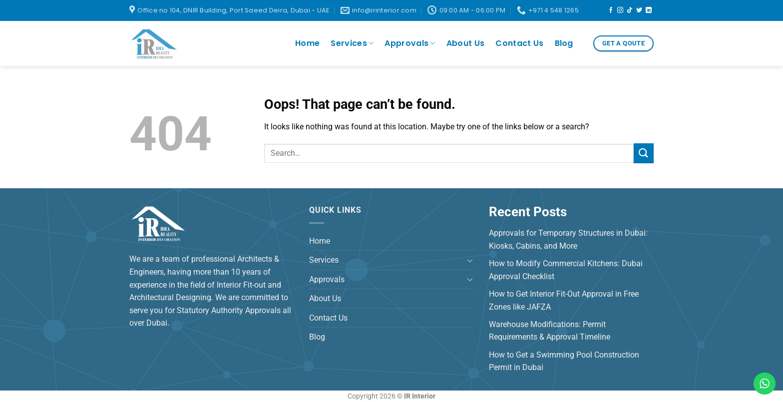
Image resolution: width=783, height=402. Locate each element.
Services (352, 43)
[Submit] (644, 153)
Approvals (410, 43)
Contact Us (519, 43)
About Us (465, 43)
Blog (564, 43)
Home (307, 43)
